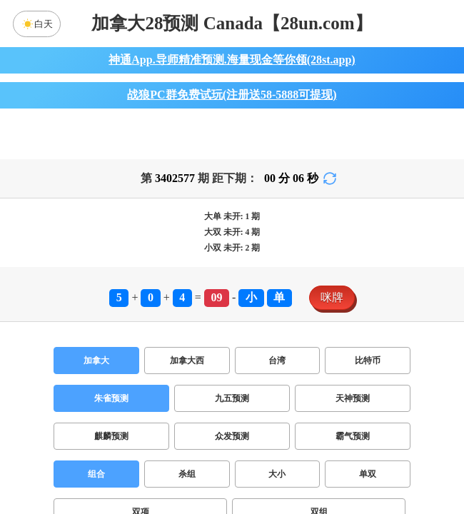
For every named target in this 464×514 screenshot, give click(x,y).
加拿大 (96, 361)
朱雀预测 (111, 398)
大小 (277, 474)
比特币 (367, 361)
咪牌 (332, 297)
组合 (96, 474)
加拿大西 (187, 361)
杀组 (187, 474)
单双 (367, 474)
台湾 (277, 361)
